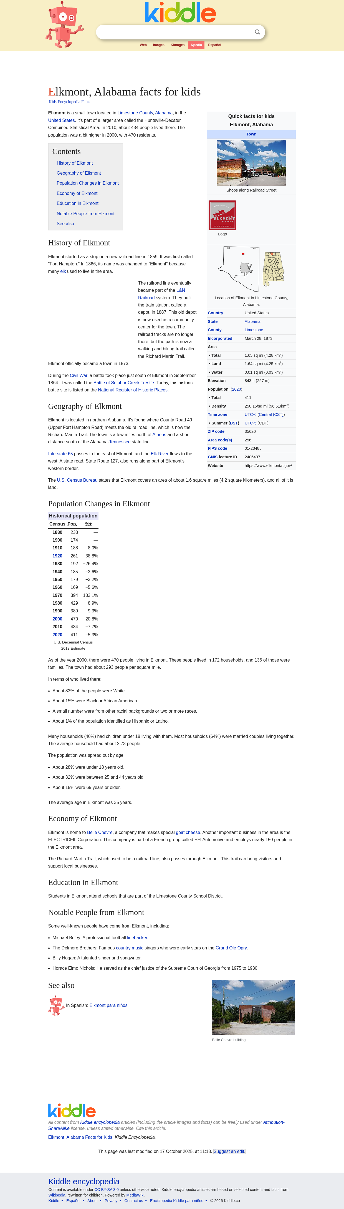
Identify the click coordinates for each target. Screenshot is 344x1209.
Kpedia (196, 45)
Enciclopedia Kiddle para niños (176, 1200)
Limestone (254, 330)
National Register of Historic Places (133, 390)
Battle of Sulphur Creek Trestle (123, 382)
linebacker (137, 937)
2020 (236, 389)
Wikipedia (57, 1195)
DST (234, 423)
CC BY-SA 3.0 (106, 1189)
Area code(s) (220, 440)
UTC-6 (250, 414)
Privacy (111, 1200)
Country (215, 313)
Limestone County (135, 112)
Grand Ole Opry (231, 948)
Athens (159, 434)
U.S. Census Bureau (77, 480)
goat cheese (188, 832)
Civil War (78, 375)
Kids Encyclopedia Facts (69, 101)
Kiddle (54, 1200)
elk (63, 271)
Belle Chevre (100, 832)
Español (214, 45)
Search (257, 32)
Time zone (217, 414)
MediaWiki (136, 1195)
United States (61, 120)
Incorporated (220, 338)
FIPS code (217, 448)
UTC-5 (250, 423)
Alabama (252, 321)
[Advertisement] (171, 66)
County (215, 330)
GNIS (212, 457)
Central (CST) (271, 414)
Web (143, 45)
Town (251, 134)
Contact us (134, 1200)
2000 (57, 619)
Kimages (177, 45)
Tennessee (119, 441)
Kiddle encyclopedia (84, 1181)
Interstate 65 (60, 453)
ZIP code (216, 431)
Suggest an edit (229, 1151)
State (212, 321)
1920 (57, 556)
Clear (246, 32)
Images (159, 45)
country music (129, 948)
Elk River (160, 453)
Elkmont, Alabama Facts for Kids (80, 1137)
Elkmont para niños (109, 1005)
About (92, 1200)
